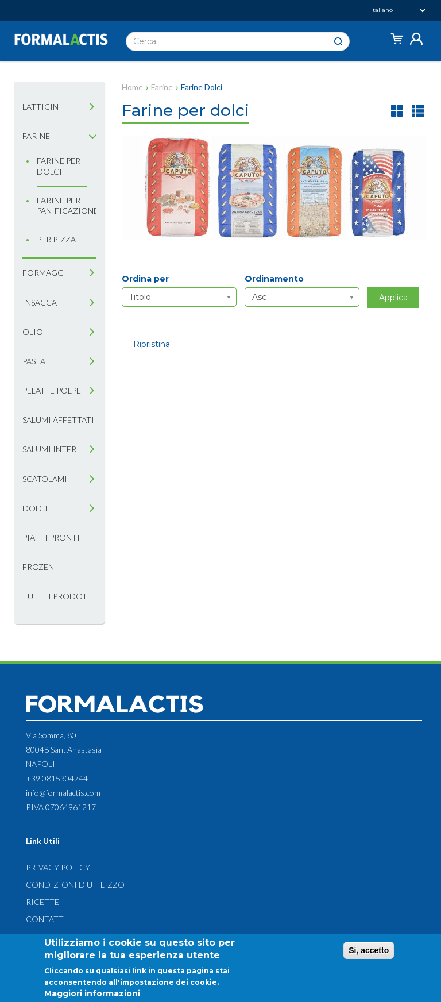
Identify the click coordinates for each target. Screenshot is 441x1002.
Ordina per (145, 278)
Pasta (33, 361)
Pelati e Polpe (51, 390)
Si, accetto (369, 953)
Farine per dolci (58, 166)
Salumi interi (50, 449)
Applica (393, 297)
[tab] (92, 107)
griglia (397, 111)
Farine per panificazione (62, 205)
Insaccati (43, 302)
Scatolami (44, 479)
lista (418, 111)
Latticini (41, 106)
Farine (36, 136)
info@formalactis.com (63, 792)
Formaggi (44, 273)
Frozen (38, 567)
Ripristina (151, 344)
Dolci (35, 508)
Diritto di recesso (66, 936)
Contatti (46, 919)
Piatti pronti (51, 537)
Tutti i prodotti (58, 596)
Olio (32, 332)
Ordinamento (274, 278)
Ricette (42, 902)
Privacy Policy (58, 867)
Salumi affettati (58, 420)
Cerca (338, 42)
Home (132, 87)
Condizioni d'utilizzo (75, 884)
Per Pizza (56, 239)
